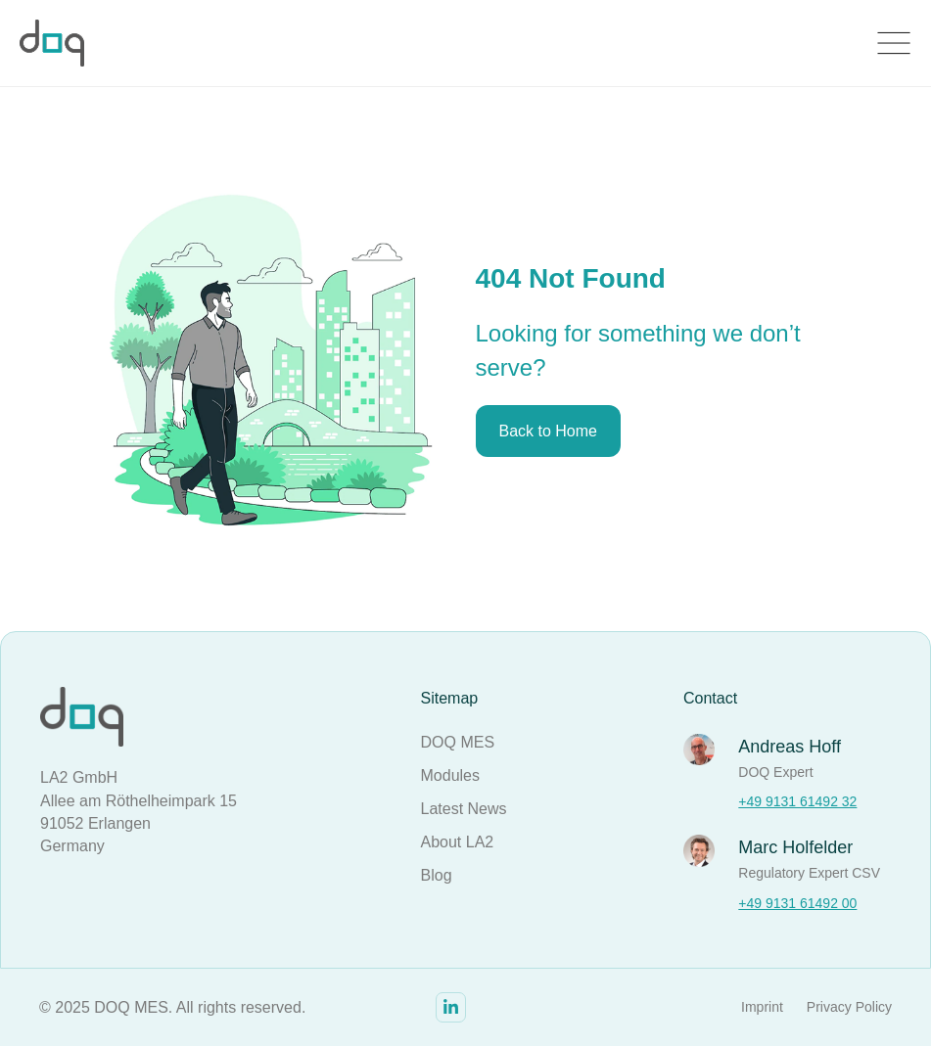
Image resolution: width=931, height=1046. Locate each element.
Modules (450, 775)
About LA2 (457, 842)
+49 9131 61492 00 (797, 903)
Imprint (762, 1007)
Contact (710, 698)
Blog (436, 875)
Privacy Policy (849, 1007)
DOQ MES (458, 742)
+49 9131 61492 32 (797, 801)
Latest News (464, 808)
